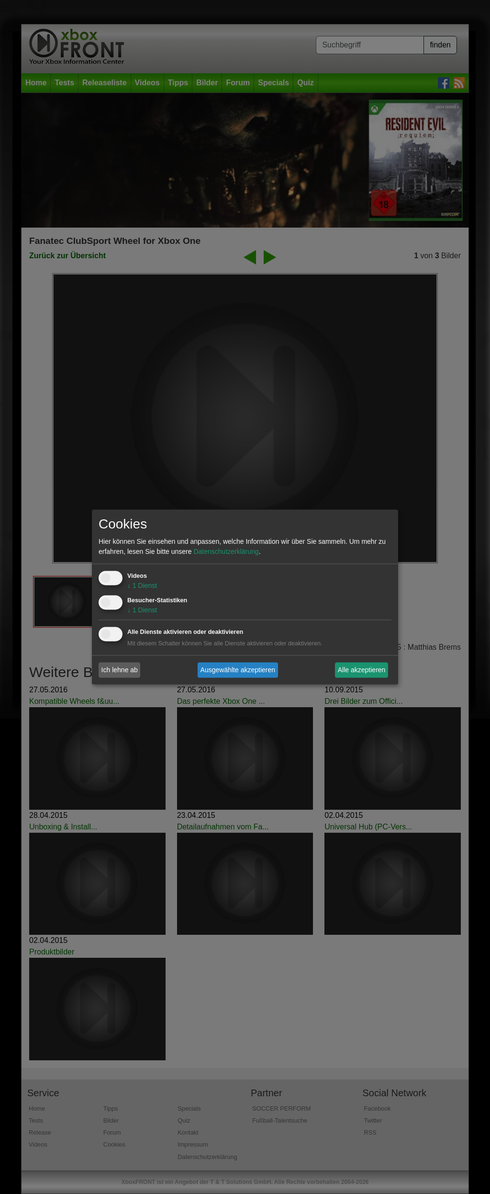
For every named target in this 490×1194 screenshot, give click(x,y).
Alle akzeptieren (362, 670)
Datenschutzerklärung (225, 552)
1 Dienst (142, 586)
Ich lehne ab (119, 670)
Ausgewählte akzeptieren (237, 670)
